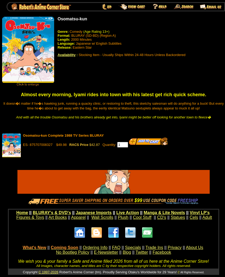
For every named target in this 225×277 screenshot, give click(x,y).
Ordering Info (95, 247)
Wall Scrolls (102, 217)
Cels (194, 217)
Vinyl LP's (200, 212)
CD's (161, 217)
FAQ (116, 247)
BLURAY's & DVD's (52, 212)
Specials (133, 247)
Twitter (141, 252)
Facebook (162, 252)
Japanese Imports (94, 212)
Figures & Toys (30, 217)
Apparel (78, 217)
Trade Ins (154, 247)
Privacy (174, 247)
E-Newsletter (106, 252)
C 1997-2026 (48, 272)
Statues (178, 217)
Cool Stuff (142, 217)
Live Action (127, 212)
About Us (194, 247)
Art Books (58, 217)
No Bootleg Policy (72, 252)
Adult (207, 217)
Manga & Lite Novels (164, 212)
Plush (123, 217)
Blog (127, 252)
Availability (67, 55)
